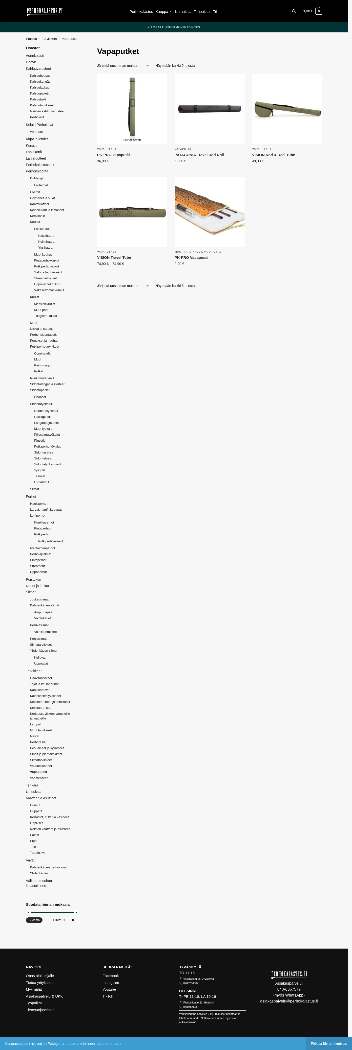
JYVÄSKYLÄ (190, 967)
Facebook (111, 976)
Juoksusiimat (39, 599)
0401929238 (190, 1006)
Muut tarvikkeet (188, 251)
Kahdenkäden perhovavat (48, 867)
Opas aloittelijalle (40, 976)
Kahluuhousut (40, 75)
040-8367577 (289, 989)
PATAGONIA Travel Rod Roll (199, 155)
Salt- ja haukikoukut (48, 272)
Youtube (109, 989)
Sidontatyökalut (41, 404)
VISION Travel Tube (114, 257)
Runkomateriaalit (42, 378)
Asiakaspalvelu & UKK (44, 996)
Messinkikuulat (44, 304)
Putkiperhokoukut (46, 266)
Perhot (31, 497)
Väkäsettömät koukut (49, 290)
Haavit (31, 62)
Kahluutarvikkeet (42, 105)
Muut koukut (43, 254)
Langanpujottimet (46, 423)
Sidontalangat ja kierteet (47, 384)
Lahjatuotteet (36, 158)
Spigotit (39, 470)
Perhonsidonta (37, 171)
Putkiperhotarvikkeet (44, 346)
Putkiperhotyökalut (47, 446)
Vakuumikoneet (41, 766)
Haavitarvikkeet (41, 678)
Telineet (39, 476)
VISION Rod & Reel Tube (273, 155)
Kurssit (31, 145)
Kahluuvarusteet (38, 69)
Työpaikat (34, 1003)
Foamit (35, 192)
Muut (33, 323)
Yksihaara (45, 247)
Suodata (34, 920)
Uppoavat (41, 663)
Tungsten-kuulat (45, 316)
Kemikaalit (37, 216)
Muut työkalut (43, 428)
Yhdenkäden (39, 873)
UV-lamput (41, 482)
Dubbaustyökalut (46, 411)
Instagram (111, 982)
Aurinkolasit (35, 56)
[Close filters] (77, 48)
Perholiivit (37, 117)
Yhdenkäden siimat (44, 650)
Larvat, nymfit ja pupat (46, 509)
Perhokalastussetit (40, 165)
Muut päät (41, 310)
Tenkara (32, 785)
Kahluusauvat (40, 690)
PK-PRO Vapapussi (191, 257)
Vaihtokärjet (42, 618)
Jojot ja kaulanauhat (44, 684)
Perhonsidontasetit (43, 334)
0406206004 (190, 983)
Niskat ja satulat (41, 329)
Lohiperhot (37, 515)
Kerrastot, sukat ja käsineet (49, 817)
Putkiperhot (42, 534)
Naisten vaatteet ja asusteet (50, 829)
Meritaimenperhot (42, 548)
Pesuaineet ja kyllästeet (47, 748)
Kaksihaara (46, 236)
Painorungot (42, 365)
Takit (33, 847)
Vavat (30, 860)
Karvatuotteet (39, 204)
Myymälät (34, 989)
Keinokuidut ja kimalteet (47, 210)
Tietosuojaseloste (40, 1010)
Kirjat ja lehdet (37, 139)
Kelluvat (39, 657)
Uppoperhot (38, 572)
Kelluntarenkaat (41, 708)
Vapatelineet (39, 778)
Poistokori (33, 579)
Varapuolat (37, 132)
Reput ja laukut (37, 586)
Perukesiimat (39, 625)
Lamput (35, 724)
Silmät (34, 489)
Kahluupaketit (40, 93)
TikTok (108, 996)
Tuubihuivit (37, 853)
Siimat (31, 592)
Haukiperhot (38, 503)
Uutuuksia (33, 792)
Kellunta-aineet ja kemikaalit (50, 702)
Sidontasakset (44, 452)
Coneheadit (42, 353)
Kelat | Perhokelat (39, 125)
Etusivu (31, 39)
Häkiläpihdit (42, 417)
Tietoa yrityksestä (40, 982)
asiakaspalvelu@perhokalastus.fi (289, 1001)
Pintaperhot (42, 528)
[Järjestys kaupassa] (123, 65)
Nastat (35, 736)
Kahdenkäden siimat (44, 605)
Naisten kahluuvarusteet (47, 111)
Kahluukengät (40, 81)
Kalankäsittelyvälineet (45, 696)
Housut (35, 805)
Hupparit (36, 811)
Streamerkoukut (45, 278)
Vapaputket (106, 148)
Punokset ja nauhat (44, 340)
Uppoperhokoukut (47, 284)
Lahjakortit (34, 152)
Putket (38, 371)
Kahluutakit (38, 99)
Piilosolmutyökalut (47, 434)
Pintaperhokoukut (46, 260)
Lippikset (36, 823)
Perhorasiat (38, 742)
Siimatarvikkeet (41, 644)
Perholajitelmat (40, 554)
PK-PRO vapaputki (113, 155)
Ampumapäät (43, 612)
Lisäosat (40, 397)
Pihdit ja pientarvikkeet (46, 754)
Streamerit (37, 566)
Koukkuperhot (44, 522)
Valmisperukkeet (46, 632)
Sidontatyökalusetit (47, 464)
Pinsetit (39, 440)
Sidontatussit (43, 458)
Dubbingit (37, 178)
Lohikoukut (42, 229)
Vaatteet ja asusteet (41, 798)
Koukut (35, 222)
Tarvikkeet (49, 39)
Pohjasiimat (38, 639)
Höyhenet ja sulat (42, 198)
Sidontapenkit (40, 390)
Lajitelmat (41, 185)
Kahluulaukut (39, 87)
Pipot (34, 841)
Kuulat (34, 297)
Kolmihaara (46, 241)
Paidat (34, 835)
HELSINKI (187, 991)
